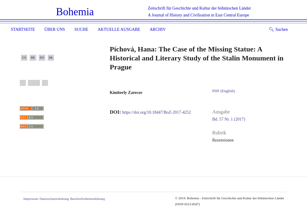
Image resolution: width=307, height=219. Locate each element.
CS (24, 57)
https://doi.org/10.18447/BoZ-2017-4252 (156, 112)
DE (33, 57)
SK (51, 57)
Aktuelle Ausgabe (119, 29)
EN (42, 57)
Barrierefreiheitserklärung (87, 198)
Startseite (23, 29)
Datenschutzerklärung (54, 198)
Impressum (30, 198)
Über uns (54, 29)
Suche (81, 29)
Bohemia (75, 12)
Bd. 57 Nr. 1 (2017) (228, 119)
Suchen (278, 29)
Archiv (158, 29)
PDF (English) (223, 91)
